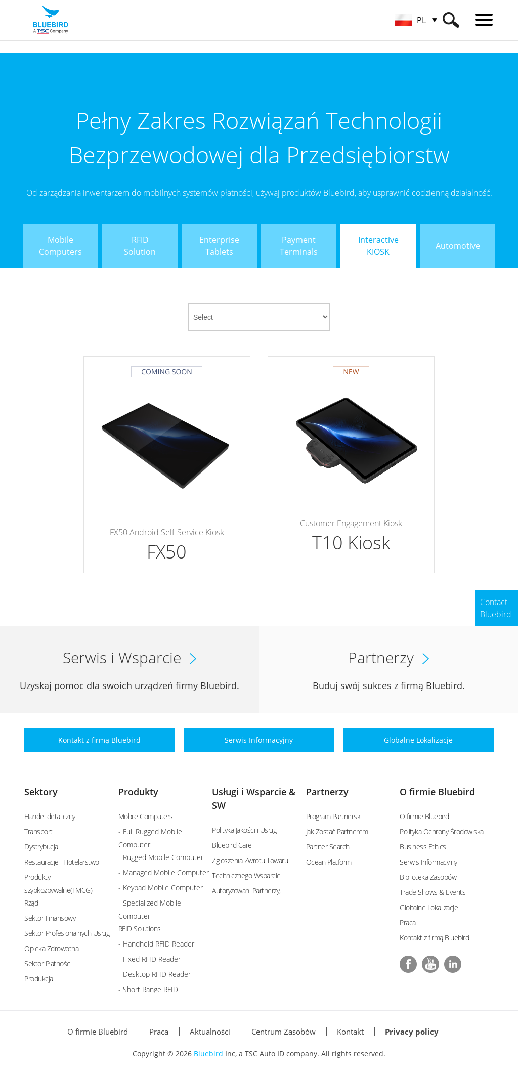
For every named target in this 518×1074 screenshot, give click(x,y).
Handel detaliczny (49, 816)
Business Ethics (423, 846)
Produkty (138, 792)
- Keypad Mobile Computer (160, 887)
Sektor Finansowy (49, 918)
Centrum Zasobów (283, 1031)
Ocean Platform (329, 862)
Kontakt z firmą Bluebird (434, 937)
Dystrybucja (41, 846)
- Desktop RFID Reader (154, 974)
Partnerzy (327, 792)
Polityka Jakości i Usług (244, 830)
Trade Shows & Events (432, 892)
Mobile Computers (145, 816)
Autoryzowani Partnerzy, (246, 890)
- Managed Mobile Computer (163, 872)
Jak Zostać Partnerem (337, 831)
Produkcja (38, 978)
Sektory (41, 792)
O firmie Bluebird (437, 792)
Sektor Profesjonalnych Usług (66, 933)
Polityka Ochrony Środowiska (442, 831)
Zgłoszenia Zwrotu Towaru (250, 860)
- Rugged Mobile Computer (160, 857)
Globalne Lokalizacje (429, 907)
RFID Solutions (139, 928)
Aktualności (210, 1031)
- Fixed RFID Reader (149, 959)
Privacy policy (412, 1031)
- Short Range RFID (148, 989)
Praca (408, 922)
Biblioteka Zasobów (428, 877)
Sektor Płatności (47, 963)
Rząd (31, 903)
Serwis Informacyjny (428, 862)
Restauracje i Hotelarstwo (61, 862)
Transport (38, 831)
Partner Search (328, 846)
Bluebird (208, 1053)
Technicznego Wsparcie (246, 875)
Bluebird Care (232, 845)
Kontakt (350, 1031)
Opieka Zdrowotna (51, 948)
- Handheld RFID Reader (156, 944)
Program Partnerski (334, 816)
